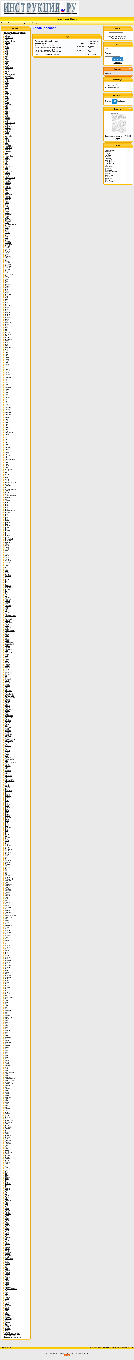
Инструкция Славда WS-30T (45, 46)
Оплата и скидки (110, 85)
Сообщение (118, 101)
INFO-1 (107, 173)
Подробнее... (92, 47)
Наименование (40, 43)
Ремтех (107, 165)
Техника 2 (108, 168)
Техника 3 (108, 170)
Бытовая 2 (108, 158)
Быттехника (109, 175)
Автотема (108, 178)
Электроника (109, 181)
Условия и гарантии (112, 87)
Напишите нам (110, 89)
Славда (34, 23)
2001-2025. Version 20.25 (78, 1353)
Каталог (4, 23)
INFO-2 (107, 180)
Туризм (107, 176)
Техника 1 (108, 166)
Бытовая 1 (108, 156)
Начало (59, 19)
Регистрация (118, 63)
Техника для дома (111, 171)
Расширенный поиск (118, 38)
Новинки (66, 19)
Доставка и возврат (111, 84)
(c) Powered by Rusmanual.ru (57, 1353)
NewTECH (108, 155)
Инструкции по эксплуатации (19, 23)
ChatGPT (108, 153)
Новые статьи (110, 150)
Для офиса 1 (109, 163)
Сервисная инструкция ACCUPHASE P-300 (118, 137)
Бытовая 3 (108, 160)
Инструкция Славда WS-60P (45, 50)
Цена (82, 43)
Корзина (74, 19)
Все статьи (108, 151)
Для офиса (109, 161)
